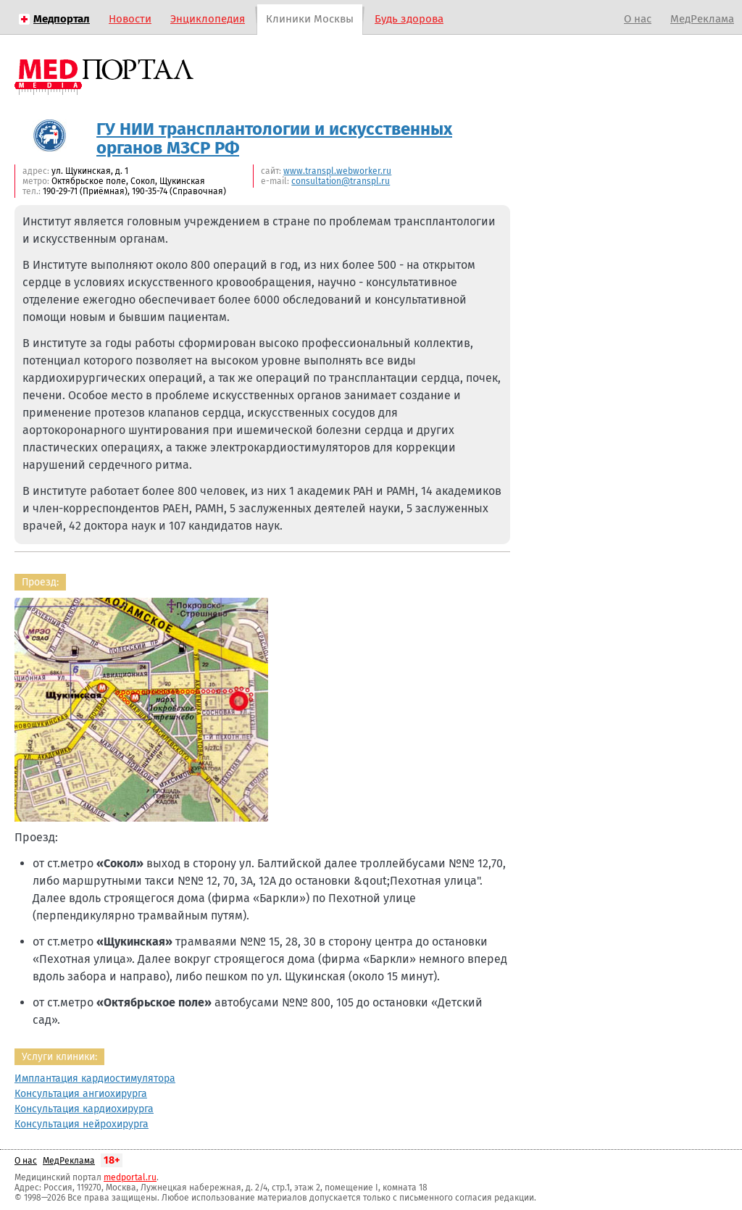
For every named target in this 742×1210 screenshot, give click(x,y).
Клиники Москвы (310, 18)
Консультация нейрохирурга (81, 1124)
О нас (637, 18)
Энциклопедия (207, 18)
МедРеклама (702, 18)
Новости (130, 18)
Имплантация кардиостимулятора (94, 1078)
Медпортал (61, 18)
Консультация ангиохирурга (80, 1094)
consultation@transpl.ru (340, 181)
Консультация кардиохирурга (84, 1109)
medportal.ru (130, 1177)
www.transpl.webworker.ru (337, 171)
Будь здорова (409, 18)
